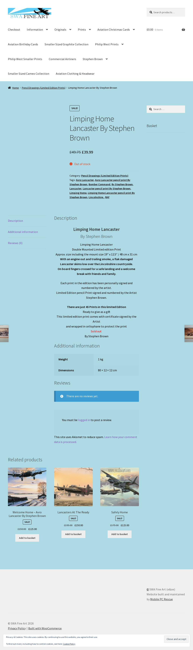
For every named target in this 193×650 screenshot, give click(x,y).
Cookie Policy (69, 643)
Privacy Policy (17, 628)
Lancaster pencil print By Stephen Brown (106, 188)
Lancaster (75, 188)
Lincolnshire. (96, 197)
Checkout (14, 29)
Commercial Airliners (62, 59)
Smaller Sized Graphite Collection (66, 44)
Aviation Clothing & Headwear (75, 73)
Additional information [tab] (23, 232)
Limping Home (78, 193)
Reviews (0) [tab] (15, 243)
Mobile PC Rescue (161, 599)
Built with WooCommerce (45, 628)
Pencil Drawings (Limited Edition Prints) (43, 87)
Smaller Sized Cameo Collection (28, 73)
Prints (82, 29)
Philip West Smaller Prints (25, 59)
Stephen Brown (93, 59)
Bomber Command (99, 184)
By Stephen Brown (122, 184)
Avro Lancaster (85, 180)
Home (15, 87)
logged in (84, 420)
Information (35, 29)
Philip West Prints (107, 44)
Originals (60, 29)
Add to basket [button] (27, 538)
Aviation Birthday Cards (23, 44)
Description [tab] (15, 221)
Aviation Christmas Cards (113, 29)
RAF (107, 197)
